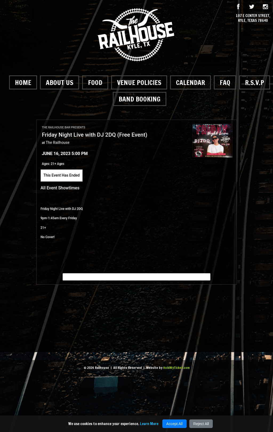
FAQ (225, 82)
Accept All (174, 424)
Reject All (201, 424)
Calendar (190, 82)
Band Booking (139, 99)
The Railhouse (58, 142)
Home (23, 82)
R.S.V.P (254, 82)
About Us (59, 82)
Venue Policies (139, 82)
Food (95, 82)
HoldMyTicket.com (176, 367)
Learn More (149, 423)
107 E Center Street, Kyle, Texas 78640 (253, 18)
